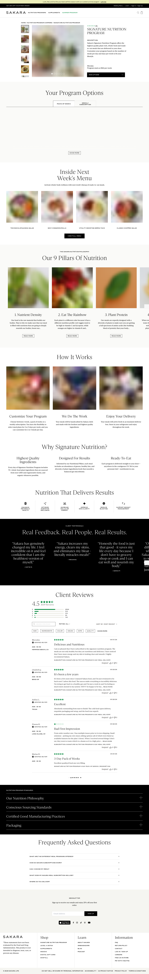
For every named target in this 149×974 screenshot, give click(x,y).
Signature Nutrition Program (53, 942)
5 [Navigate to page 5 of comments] (78, 777)
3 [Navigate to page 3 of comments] (74, 777)
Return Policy (121, 945)
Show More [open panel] (74, 153)
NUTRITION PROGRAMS (37, 12)
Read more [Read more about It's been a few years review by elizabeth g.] (108, 687)
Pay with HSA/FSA (122, 961)
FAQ (116, 942)
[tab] (64, 104)
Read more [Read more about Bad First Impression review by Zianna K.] (107, 741)
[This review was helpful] (110, 663)
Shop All (44, 957)
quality (90, 631)
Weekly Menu (118, 5)
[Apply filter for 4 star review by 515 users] (50, 611)
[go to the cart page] (142, 12)
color (60, 631)
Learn (127, 5)
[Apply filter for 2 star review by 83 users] (50, 615)
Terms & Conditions (137, 971)
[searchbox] (45, 624)
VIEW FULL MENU (74, 236)
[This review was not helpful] (115, 663)
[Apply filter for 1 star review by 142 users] (50, 617)
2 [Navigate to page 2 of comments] (72, 777)
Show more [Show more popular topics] (102, 631)
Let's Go (103, 2)
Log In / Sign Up (121, 951)
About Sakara (84, 942)
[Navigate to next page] (80, 777)
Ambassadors (84, 945)
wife (80, 631)
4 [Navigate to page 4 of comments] (76, 777)
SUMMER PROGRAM (70, 12)
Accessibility (90, 971)
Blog (80, 948)
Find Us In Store (122, 957)
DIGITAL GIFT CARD (47, 954)
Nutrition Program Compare (39, 22)
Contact (118, 948)
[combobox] (64, 624)
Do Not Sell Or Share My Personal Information (62, 971)
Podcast (81, 951)
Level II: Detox (46, 945)
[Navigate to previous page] (69, 777)
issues (70, 631)
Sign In (133, 5)
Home (23, 22)
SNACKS (43, 951)
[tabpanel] (74, 131)
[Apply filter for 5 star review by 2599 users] (50, 609)
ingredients (47, 631)
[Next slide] (146, 306)
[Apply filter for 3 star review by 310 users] (50, 613)
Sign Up (140, 5)
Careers (118, 954)
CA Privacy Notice (105, 971)
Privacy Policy (121, 971)
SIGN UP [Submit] (91, 913)
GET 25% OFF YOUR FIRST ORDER (17, 5)
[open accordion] (74, 798)
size (35, 631)
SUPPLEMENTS (54, 12)
